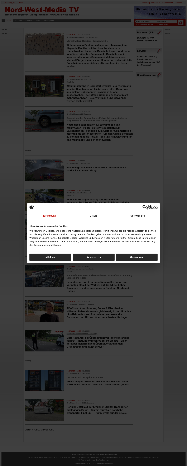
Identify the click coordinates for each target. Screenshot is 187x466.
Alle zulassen (137, 257)
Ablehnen (50, 257)
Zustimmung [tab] (49, 215)
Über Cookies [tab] (137, 215)
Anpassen (94, 257)
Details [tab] (93, 215)
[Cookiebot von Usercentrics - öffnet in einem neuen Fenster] (145, 207)
